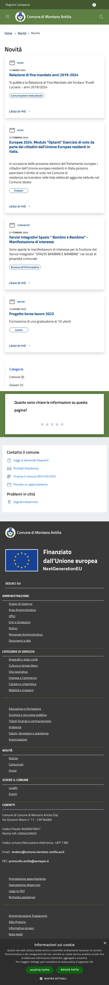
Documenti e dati (20, 640)
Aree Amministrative (22, 610)
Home (8, 33)
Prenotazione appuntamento (27, 878)
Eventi (13, 794)
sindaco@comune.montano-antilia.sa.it (38, 852)
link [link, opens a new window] (91, 962)
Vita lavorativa (18, 671)
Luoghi (13, 787)
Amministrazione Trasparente (28, 915)
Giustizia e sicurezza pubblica (28, 715)
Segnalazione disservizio (24, 885)
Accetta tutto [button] (39, 970)
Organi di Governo (20, 603)
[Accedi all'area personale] (94, 4)
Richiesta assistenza (22, 897)
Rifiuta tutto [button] (70, 969)
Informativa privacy (21, 928)
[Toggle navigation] (7, 16)
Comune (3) (16, 377)
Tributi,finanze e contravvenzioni (30, 721)
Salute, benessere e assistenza (28, 733)
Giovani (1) (16, 385)
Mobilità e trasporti (21, 690)
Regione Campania (18, 4)
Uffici (12, 616)
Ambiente (15, 727)
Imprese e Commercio (23, 677)
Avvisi (16, 63)
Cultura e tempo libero (23, 665)
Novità (22, 33)
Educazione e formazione (25, 708)
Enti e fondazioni (20, 622)
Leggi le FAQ (17, 891)
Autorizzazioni (18, 739)
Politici (13, 628)
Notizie (17, 302)
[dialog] (54, 962)
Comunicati (19, 225)
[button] (55, 978)
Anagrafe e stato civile (23, 659)
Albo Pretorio (17, 922)
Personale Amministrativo (26, 634)
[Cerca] (101, 17)
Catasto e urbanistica (22, 684)
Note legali (16, 934)
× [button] (104, 943)
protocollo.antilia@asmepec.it (29, 861)
